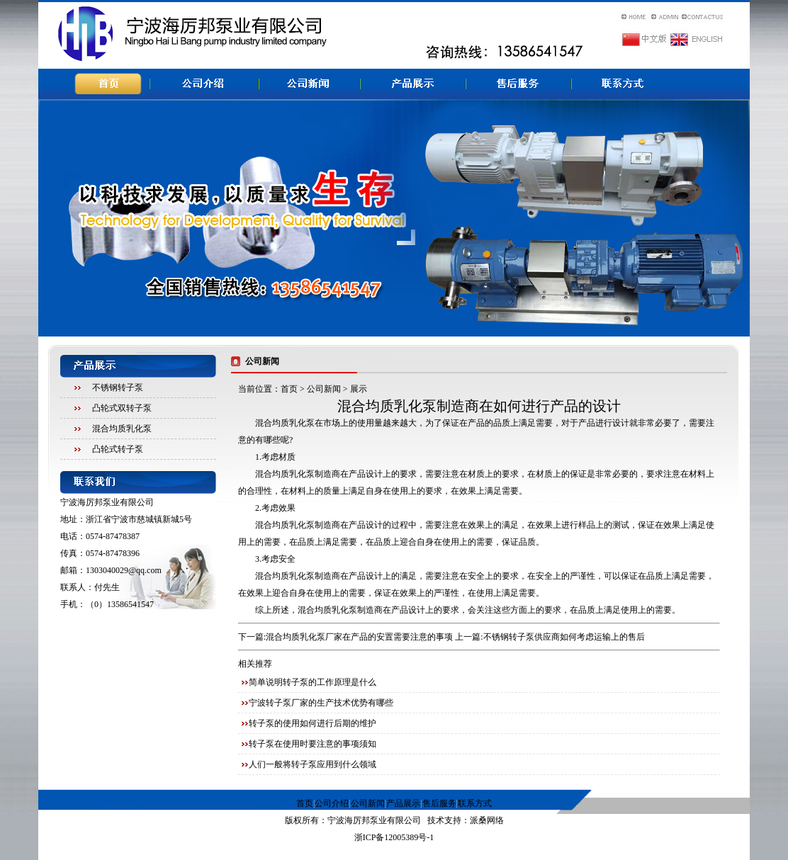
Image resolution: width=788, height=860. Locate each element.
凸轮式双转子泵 (122, 408)
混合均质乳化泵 (122, 429)
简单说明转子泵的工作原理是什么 (312, 682)
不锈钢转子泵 (117, 387)
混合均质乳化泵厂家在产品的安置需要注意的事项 (359, 637)
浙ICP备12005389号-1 (394, 837)
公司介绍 (332, 803)
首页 (289, 389)
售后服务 (439, 803)
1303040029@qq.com (124, 570)
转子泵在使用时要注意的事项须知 (312, 744)
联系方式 (475, 803)
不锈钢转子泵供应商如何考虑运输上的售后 (564, 637)
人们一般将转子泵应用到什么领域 (312, 764)
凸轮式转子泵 (117, 449)
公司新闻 (324, 389)
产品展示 (403, 803)
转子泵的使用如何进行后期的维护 (312, 723)
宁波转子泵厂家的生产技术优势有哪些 (321, 703)
